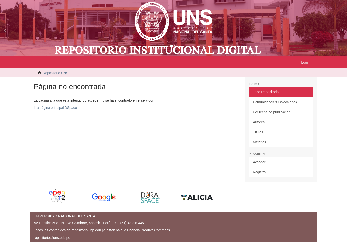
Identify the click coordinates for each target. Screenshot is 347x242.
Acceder (259, 162)
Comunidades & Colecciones (275, 102)
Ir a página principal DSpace (55, 108)
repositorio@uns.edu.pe (52, 238)
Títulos (258, 132)
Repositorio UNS (55, 73)
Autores (259, 122)
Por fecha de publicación (271, 112)
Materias (259, 142)
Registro (259, 172)
